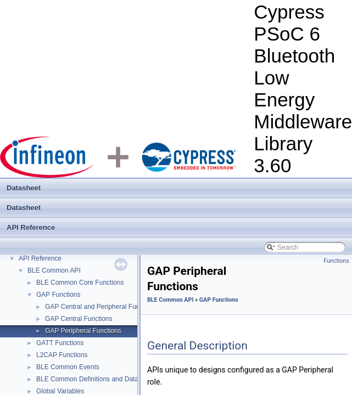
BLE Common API (54, 270)
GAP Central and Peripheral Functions (101, 307)
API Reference (31, 227)
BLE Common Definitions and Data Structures (103, 379)
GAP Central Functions (79, 319)
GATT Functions (59, 343)
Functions (336, 260)
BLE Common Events (67, 367)
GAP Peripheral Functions (83, 331)
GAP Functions (58, 294)
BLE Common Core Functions (80, 282)
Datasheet (24, 188)
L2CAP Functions (61, 355)
